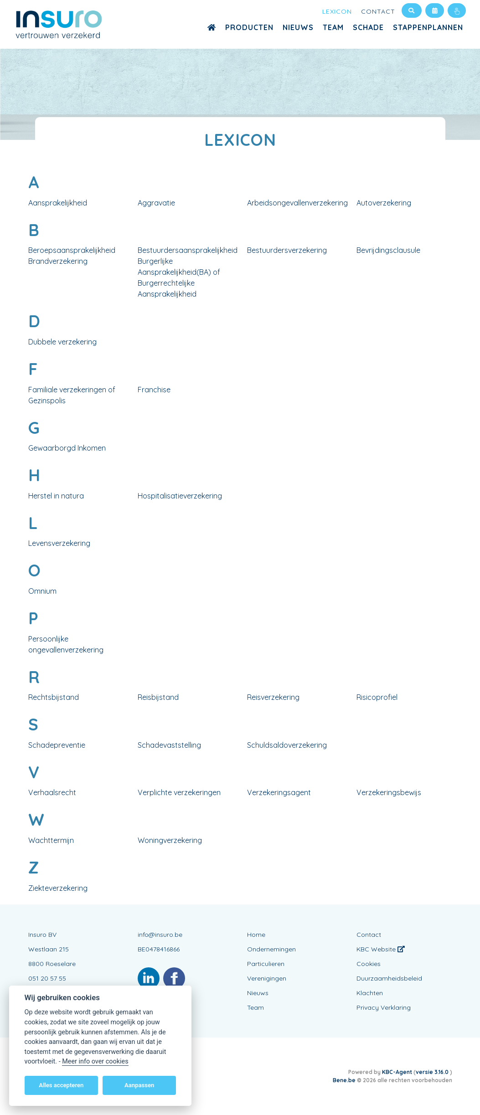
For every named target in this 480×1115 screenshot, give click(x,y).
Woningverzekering (170, 840)
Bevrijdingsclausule (388, 250)
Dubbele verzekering (62, 341)
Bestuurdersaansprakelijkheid (187, 250)
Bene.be (344, 1080)
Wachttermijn (51, 840)
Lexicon (337, 11)
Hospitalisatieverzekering (180, 495)
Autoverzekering (383, 202)
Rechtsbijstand (53, 697)
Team (333, 27)
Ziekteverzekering (58, 888)
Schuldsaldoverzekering (287, 745)
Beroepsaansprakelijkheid (71, 250)
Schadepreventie (56, 745)
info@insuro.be (160, 934)
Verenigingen (266, 978)
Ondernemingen (271, 949)
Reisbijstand (158, 697)
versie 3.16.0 (433, 1072)
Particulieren (265, 964)
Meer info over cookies (95, 1061)
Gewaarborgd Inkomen (67, 447)
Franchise (154, 389)
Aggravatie (156, 202)
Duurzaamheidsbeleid (389, 978)
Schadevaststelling (169, 745)
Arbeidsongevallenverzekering (297, 202)
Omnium (42, 591)
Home (256, 934)
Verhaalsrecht (52, 792)
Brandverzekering (58, 261)
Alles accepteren (61, 1085)
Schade (368, 27)
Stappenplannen (428, 27)
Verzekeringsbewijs (388, 792)
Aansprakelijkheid (57, 202)
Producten (249, 27)
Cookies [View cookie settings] (368, 964)
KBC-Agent (397, 1072)
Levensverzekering (59, 543)
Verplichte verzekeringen (179, 792)
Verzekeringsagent (279, 792)
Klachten (369, 993)
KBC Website (380, 949)
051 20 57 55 (47, 978)
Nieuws (298, 27)
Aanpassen (139, 1085)
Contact (378, 11)
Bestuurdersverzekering (287, 250)
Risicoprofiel (376, 697)
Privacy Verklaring (383, 1007)
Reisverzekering (273, 697)
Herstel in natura (56, 495)
